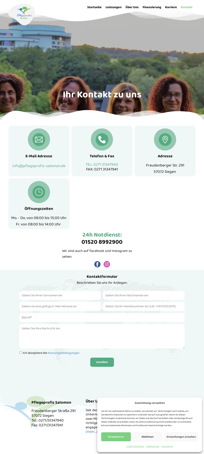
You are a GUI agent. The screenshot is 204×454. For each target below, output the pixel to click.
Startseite (94, 7)
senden (102, 362)
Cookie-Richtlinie (135, 446)
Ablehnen (147, 436)
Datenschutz (152, 446)
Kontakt (186, 7)
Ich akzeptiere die (51, 352)
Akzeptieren (116, 436)
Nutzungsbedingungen (63, 352)
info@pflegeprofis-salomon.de (38, 166)
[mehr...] (91, 431)
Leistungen (114, 7)
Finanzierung (152, 7)
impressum (167, 446)
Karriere (171, 7)
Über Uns (132, 7)
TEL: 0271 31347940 (102, 164)
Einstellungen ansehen (181, 436)
